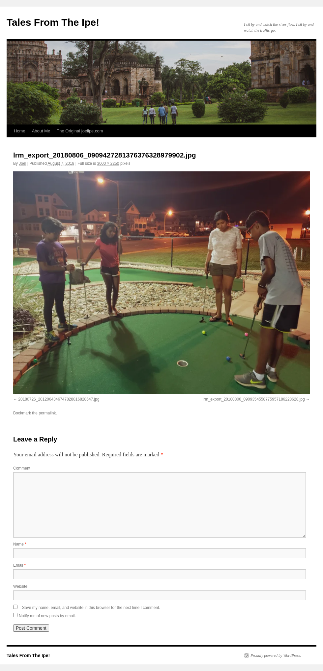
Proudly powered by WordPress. (275, 655)
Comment (21, 468)
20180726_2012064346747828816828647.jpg (58, 399)
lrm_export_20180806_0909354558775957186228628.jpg (254, 399)
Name (19, 544)
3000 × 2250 (108, 163)
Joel (22, 163)
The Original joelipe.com (80, 130)
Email (19, 565)
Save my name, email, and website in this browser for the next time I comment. (91, 607)
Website (20, 586)
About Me (41, 130)
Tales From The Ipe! (53, 22)
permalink (47, 413)
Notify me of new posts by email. (47, 616)
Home (19, 130)
